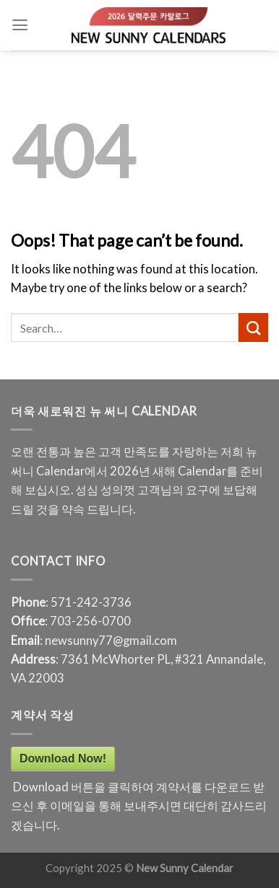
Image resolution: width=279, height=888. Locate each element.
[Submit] (253, 327)
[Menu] (20, 25)
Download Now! (63, 758)
